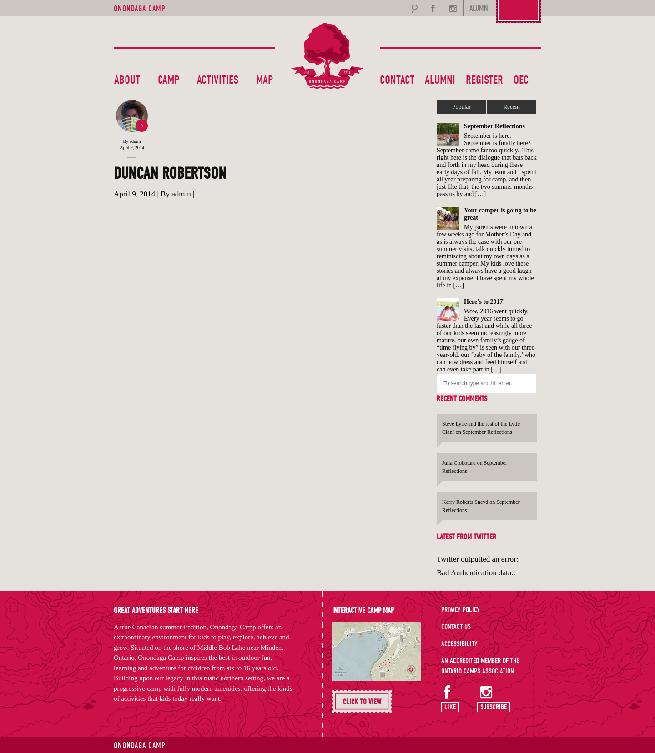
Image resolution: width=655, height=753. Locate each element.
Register (484, 80)
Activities (217, 80)
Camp (168, 80)
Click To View (362, 702)
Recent (511, 106)
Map (264, 80)
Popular (461, 106)
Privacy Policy (460, 610)
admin (135, 141)
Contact (397, 80)
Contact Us (456, 626)
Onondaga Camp (140, 9)
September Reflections (494, 126)
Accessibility (459, 644)
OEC (521, 80)
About (127, 80)
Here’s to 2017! (484, 301)
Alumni (440, 80)
